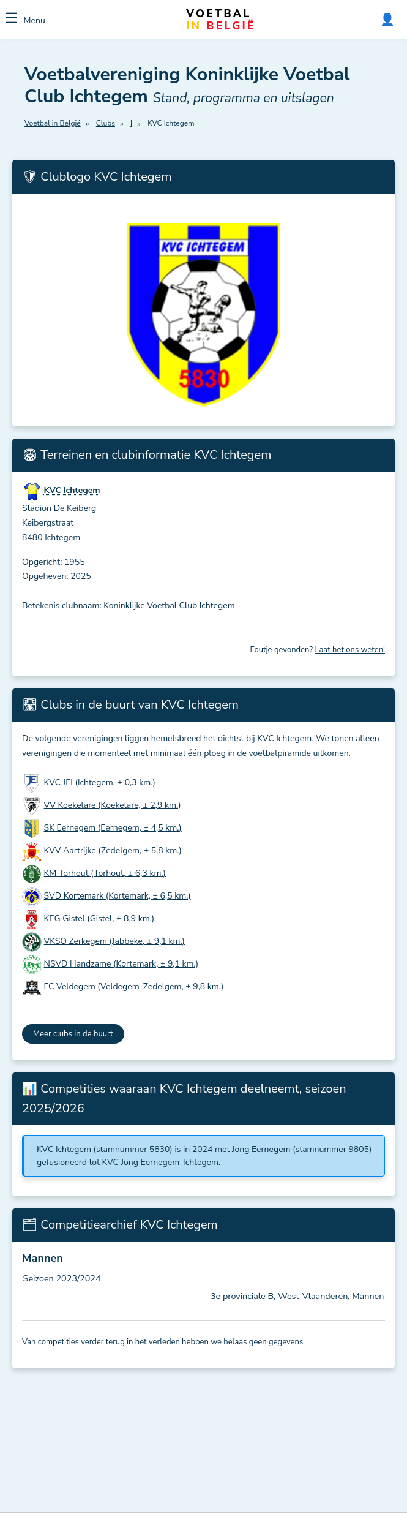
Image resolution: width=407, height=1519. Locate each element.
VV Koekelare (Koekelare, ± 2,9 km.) (112, 805)
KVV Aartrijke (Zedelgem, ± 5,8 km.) (113, 850)
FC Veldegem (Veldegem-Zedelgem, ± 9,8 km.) (134, 986)
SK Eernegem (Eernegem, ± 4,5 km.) (113, 828)
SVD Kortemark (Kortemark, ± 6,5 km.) (117, 896)
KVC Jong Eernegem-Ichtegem (160, 1162)
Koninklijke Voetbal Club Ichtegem (168, 605)
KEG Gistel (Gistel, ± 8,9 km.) (99, 918)
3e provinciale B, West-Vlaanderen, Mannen (297, 1296)
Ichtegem (62, 537)
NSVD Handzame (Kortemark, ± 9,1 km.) (121, 964)
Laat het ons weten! (350, 649)
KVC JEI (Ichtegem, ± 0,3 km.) (99, 782)
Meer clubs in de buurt (73, 1033)
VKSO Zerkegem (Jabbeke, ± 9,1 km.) (114, 941)
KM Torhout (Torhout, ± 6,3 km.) (105, 873)
